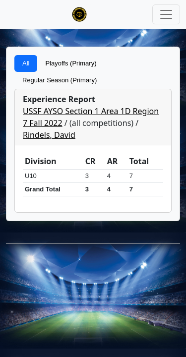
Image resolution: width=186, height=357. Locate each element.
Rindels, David (49, 134)
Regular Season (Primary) (59, 80)
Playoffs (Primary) (70, 63)
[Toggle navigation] (166, 14)
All (25, 63)
